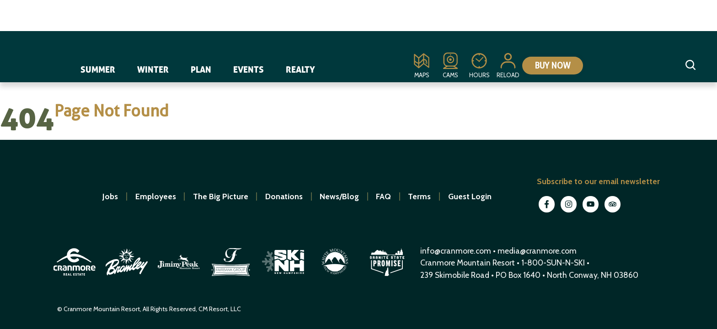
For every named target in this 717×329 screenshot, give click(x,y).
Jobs (110, 196)
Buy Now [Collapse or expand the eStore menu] (546, 66)
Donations (284, 196)
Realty (301, 67)
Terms (419, 196)
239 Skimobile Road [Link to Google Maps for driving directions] (454, 275)
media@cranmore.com (537, 250)
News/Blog (339, 196)
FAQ (383, 196)
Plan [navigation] (201, 67)
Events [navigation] (249, 67)
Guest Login (470, 196)
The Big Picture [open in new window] (220, 196)
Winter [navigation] (153, 67)
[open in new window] (75, 277)
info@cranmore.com (456, 250)
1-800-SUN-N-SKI (553, 262)
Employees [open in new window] (155, 196)
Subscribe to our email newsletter (598, 181)
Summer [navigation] (98, 67)
